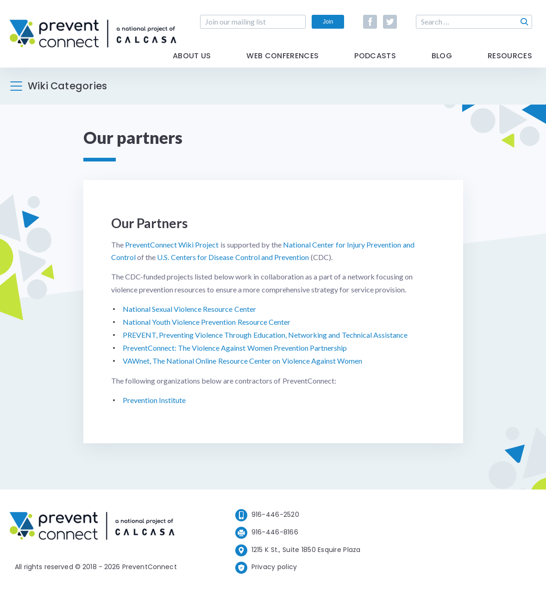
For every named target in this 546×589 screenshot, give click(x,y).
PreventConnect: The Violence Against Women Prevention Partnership (235, 347)
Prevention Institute (154, 400)
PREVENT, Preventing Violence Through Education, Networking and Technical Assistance (265, 334)
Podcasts (375, 56)
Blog (442, 56)
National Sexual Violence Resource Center (189, 308)
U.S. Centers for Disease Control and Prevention (233, 257)
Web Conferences (282, 56)
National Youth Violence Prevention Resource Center (207, 321)
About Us (192, 56)
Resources (510, 56)
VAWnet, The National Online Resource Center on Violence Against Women (243, 360)
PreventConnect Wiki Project (172, 244)
